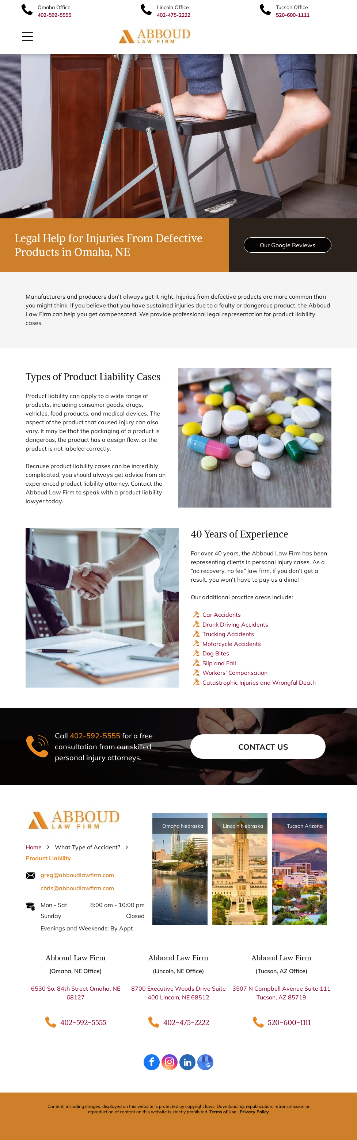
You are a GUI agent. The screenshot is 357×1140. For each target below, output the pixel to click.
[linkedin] (187, 1063)
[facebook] (152, 1063)
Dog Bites (215, 653)
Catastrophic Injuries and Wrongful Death (259, 682)
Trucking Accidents (228, 634)
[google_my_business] (205, 1063)
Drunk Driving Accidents (235, 624)
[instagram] (170, 1063)
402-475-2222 (186, 1022)
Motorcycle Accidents (231, 643)
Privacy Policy (254, 1111)
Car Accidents (221, 614)
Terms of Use (222, 1111)
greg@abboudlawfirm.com (77, 875)
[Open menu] (27, 36)
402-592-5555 (95, 735)
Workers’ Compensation (234, 672)
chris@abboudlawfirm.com (77, 888)
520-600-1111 (289, 1022)
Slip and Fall (219, 663)
